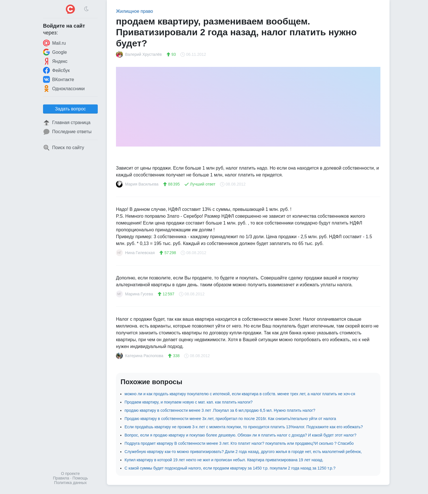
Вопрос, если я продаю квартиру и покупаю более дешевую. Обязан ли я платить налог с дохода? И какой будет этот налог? (240, 435)
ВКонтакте (58, 79)
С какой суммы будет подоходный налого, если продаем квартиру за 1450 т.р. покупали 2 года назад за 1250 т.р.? (230, 468)
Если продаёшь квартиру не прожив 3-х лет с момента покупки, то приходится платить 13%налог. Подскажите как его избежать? (244, 427)
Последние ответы (67, 131)
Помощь (80, 478)
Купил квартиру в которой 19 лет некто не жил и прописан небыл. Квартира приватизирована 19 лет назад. (224, 460)
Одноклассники (64, 88)
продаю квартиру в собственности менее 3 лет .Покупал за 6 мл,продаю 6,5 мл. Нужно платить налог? (220, 410)
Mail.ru (54, 43)
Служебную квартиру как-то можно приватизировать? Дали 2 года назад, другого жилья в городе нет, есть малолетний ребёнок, (243, 451)
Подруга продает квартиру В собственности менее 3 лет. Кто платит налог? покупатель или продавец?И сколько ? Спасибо (239, 443)
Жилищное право (134, 11)
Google (55, 52)
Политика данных (70, 482)
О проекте (70, 473)
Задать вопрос (70, 108)
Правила (61, 478)
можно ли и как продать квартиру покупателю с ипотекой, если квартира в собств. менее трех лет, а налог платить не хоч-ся (240, 394)
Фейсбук (56, 70)
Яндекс (55, 61)
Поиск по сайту (63, 147)
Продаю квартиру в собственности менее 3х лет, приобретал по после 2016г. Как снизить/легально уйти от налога (230, 418)
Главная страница (66, 122)
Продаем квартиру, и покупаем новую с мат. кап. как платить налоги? (188, 402)
